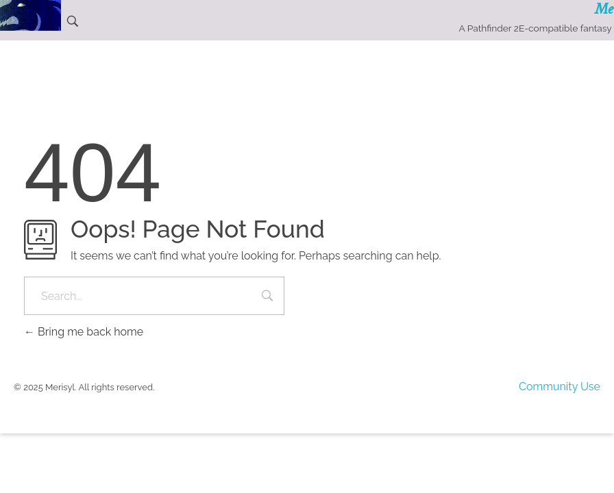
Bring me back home (83, 331)
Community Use (559, 386)
